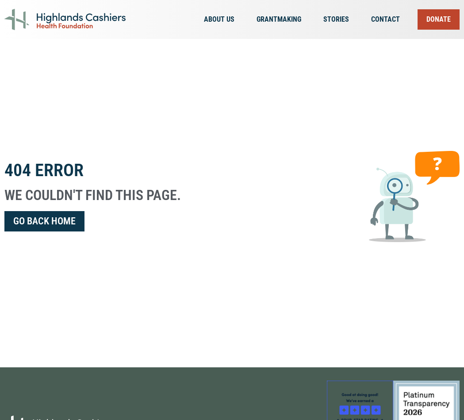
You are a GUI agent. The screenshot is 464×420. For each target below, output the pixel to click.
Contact (385, 19)
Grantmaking (281, 19)
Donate (438, 19)
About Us (221, 19)
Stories (338, 19)
